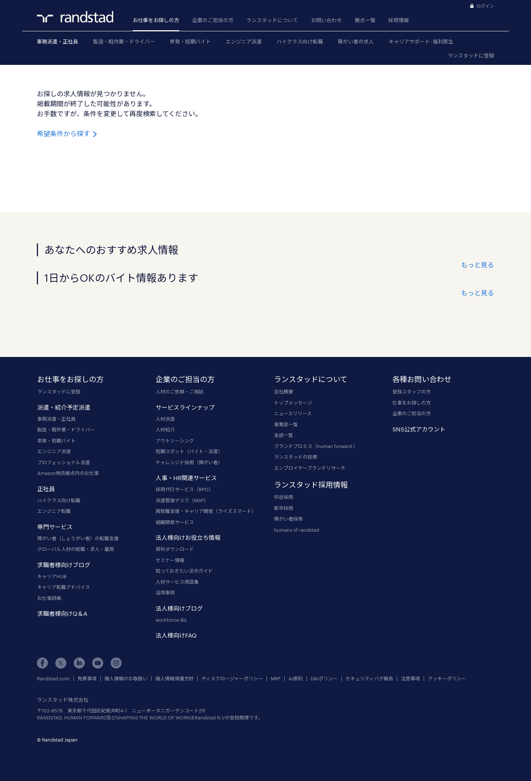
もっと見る (477, 265)
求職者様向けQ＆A (62, 613)
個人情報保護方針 (174, 678)
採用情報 (398, 20)
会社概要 (283, 392)
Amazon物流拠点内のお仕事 (68, 473)
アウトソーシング (175, 441)
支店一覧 (283, 435)
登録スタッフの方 (411, 392)
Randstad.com (53, 678)
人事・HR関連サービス (186, 477)
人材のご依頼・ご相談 (180, 392)
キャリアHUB (51, 576)
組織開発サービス (175, 522)
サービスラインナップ (185, 407)
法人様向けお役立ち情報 (188, 537)
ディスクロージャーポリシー (232, 678)
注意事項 (410, 678)
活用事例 (165, 593)
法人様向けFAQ (176, 635)
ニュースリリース (293, 413)
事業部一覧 (286, 424)
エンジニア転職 (54, 511)
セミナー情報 (170, 560)
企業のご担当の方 (212, 20)
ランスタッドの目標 (295, 457)
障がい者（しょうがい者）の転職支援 (78, 538)
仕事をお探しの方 (411, 403)
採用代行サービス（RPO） (185, 489)
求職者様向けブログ (63, 564)
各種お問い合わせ (421, 379)
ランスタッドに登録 (471, 55)
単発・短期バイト (190, 41)
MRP (276, 678)
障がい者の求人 (356, 41)
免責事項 (87, 678)
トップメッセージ (293, 403)
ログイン (485, 5)
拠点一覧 (365, 20)
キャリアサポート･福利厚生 (421, 41)
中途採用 (283, 497)
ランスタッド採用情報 (311, 484)
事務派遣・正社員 (57, 41)
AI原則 (295, 678)
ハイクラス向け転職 (300, 41)
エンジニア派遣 (244, 41)
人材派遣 (165, 419)
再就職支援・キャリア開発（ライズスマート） (206, 511)
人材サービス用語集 (177, 582)
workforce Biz (171, 620)
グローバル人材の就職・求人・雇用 (75, 549)
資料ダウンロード (175, 549)
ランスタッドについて (272, 20)
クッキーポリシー (447, 678)
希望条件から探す (67, 133)
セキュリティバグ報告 (369, 678)
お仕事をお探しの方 (156, 20)
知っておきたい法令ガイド (184, 571)
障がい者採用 (288, 519)
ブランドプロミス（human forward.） (316, 446)
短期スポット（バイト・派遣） (189, 451)
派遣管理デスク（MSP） (182, 500)
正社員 (46, 488)
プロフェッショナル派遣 (63, 462)
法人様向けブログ (179, 608)
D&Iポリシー (324, 678)
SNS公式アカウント (418, 429)
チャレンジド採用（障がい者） (189, 462)
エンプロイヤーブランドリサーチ (310, 468)
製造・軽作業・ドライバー (124, 41)
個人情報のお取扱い (126, 678)
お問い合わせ (326, 20)
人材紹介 (165, 430)
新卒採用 (283, 508)
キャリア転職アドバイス (63, 587)
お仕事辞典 (49, 598)
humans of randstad (296, 530)
